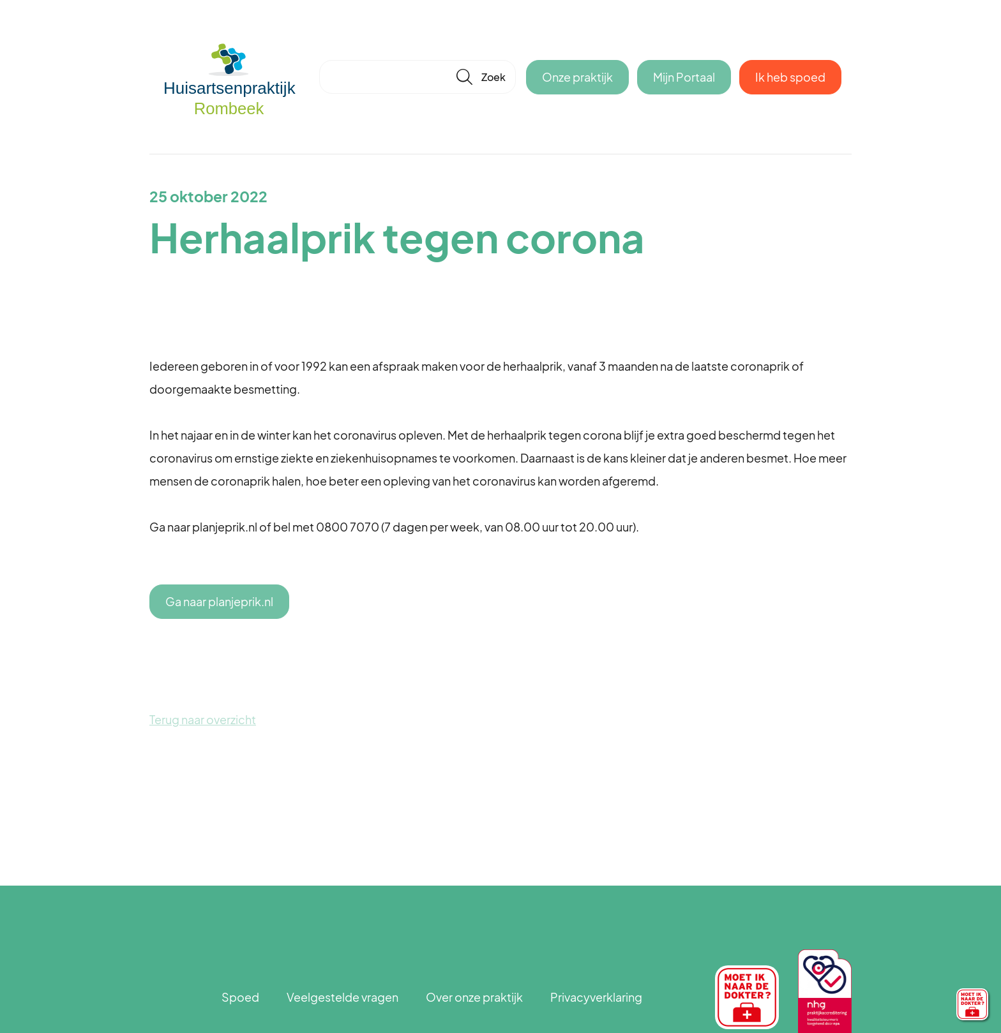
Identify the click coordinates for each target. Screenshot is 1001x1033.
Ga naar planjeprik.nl (219, 601)
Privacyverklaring (596, 997)
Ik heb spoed (790, 77)
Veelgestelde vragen (342, 997)
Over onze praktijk (474, 997)
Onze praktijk (577, 77)
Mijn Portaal (684, 77)
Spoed (240, 997)
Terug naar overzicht (202, 719)
